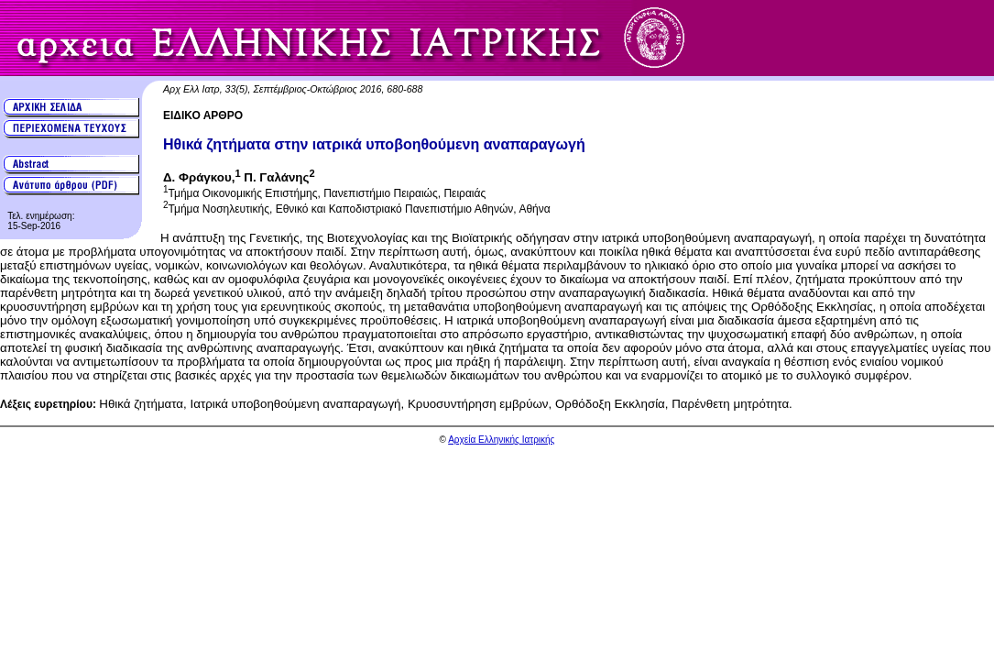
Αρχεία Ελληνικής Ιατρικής (501, 439)
